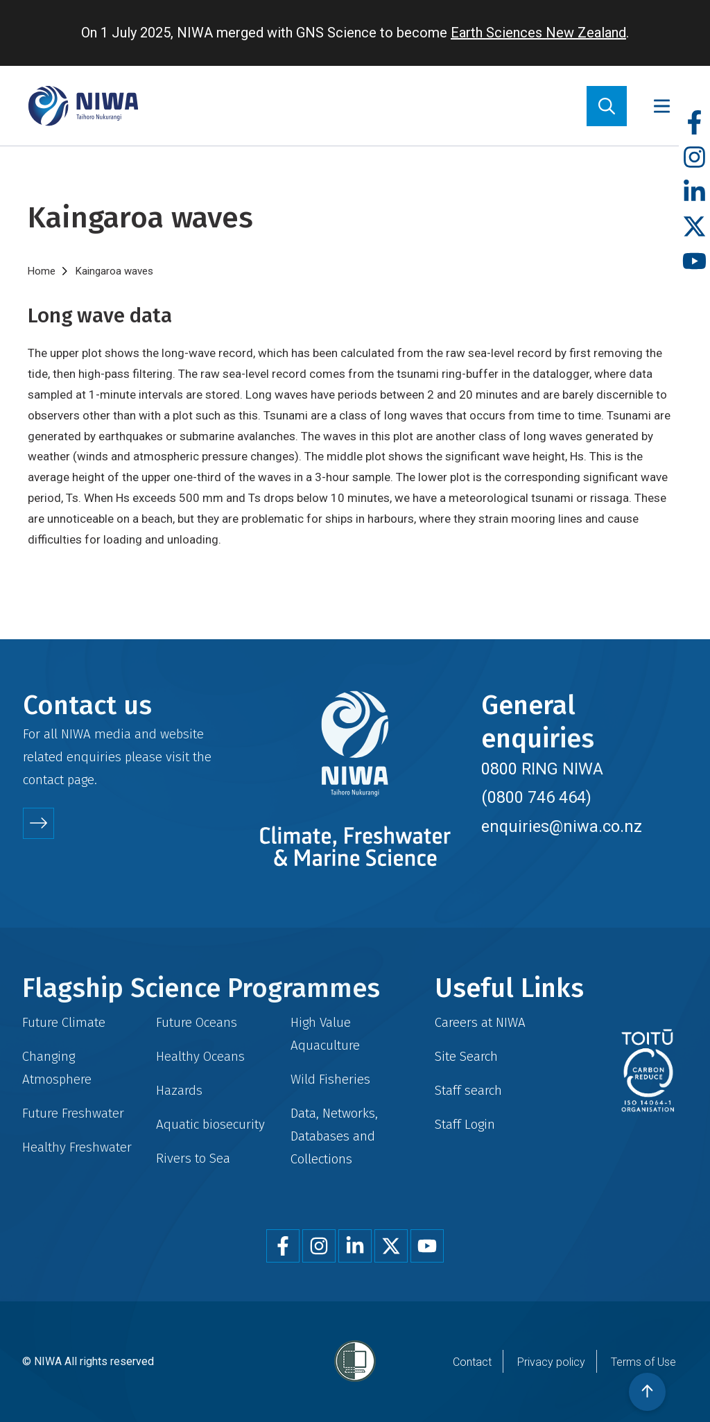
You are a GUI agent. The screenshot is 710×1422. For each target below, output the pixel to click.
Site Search (466, 1056)
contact (43, 780)
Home (41, 271)
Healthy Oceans (200, 1056)
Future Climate (63, 1022)
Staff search (468, 1090)
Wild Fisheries (330, 1079)
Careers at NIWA (480, 1022)
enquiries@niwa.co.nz (561, 826)
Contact (472, 1362)
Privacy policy (551, 1362)
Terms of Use (643, 1362)
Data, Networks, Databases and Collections (334, 1136)
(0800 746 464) (536, 797)
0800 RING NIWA (542, 769)
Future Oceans (196, 1022)
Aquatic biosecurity (210, 1124)
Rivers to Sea (193, 1158)
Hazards (179, 1090)
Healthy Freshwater (77, 1147)
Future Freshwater (73, 1113)
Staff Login (465, 1124)
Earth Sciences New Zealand (538, 32)
